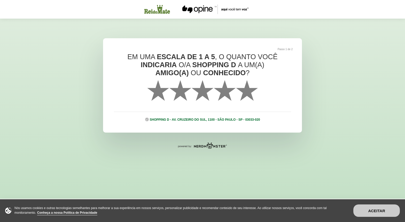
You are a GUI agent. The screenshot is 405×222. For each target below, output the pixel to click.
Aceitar (376, 211)
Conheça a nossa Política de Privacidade (67, 213)
